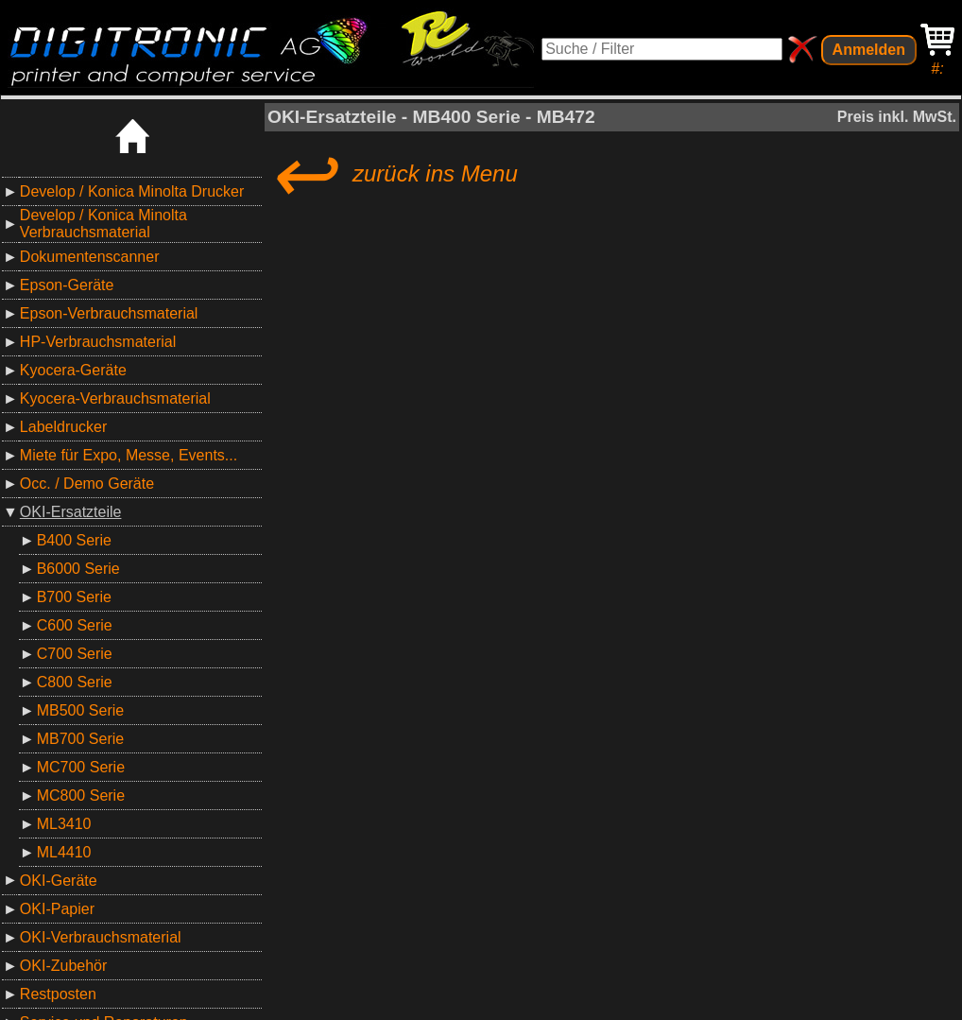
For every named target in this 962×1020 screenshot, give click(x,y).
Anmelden (869, 50)
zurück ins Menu (392, 174)
